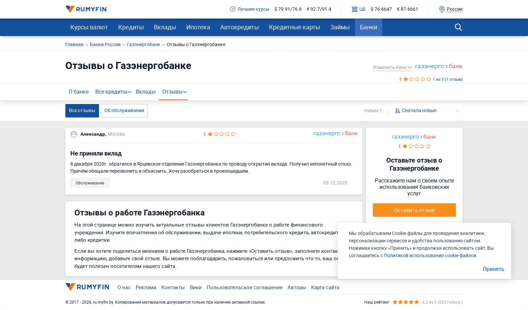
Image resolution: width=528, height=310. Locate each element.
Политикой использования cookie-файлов (430, 255)
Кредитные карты (294, 27)
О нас (124, 287)
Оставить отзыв (414, 210)
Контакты (173, 287)
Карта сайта (325, 287)
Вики (196, 287)
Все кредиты (111, 91)
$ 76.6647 (381, 9)
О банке (79, 91)
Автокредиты (239, 27)
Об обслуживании (124, 110)
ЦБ (359, 9)
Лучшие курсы (249, 9)
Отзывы (172, 91)
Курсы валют (89, 27)
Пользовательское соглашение (245, 287)
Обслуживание (90, 182)
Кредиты (131, 27)
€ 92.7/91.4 (319, 9)
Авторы (297, 287)
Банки (368, 27)
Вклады (165, 27)
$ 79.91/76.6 (288, 9)
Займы (340, 27)
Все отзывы (82, 110)
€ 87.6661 (407, 9)
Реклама (146, 287)
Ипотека (198, 27)
